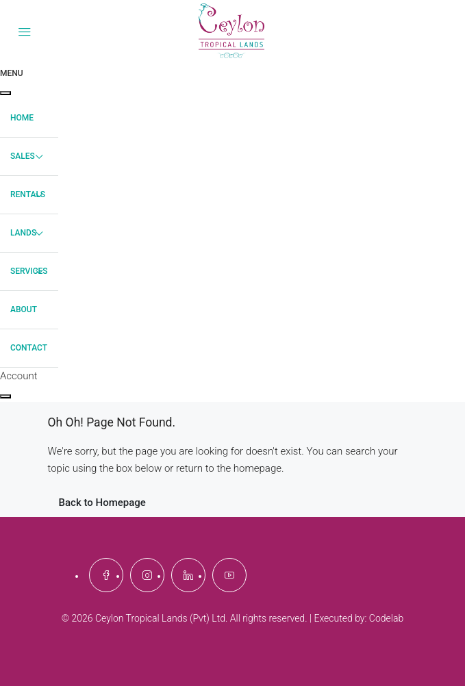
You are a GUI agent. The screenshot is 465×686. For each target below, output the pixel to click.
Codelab (386, 618)
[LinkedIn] (188, 575)
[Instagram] (147, 575)
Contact (28, 348)
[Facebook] (106, 575)
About (23, 309)
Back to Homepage (102, 502)
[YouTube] (229, 575)
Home (22, 118)
